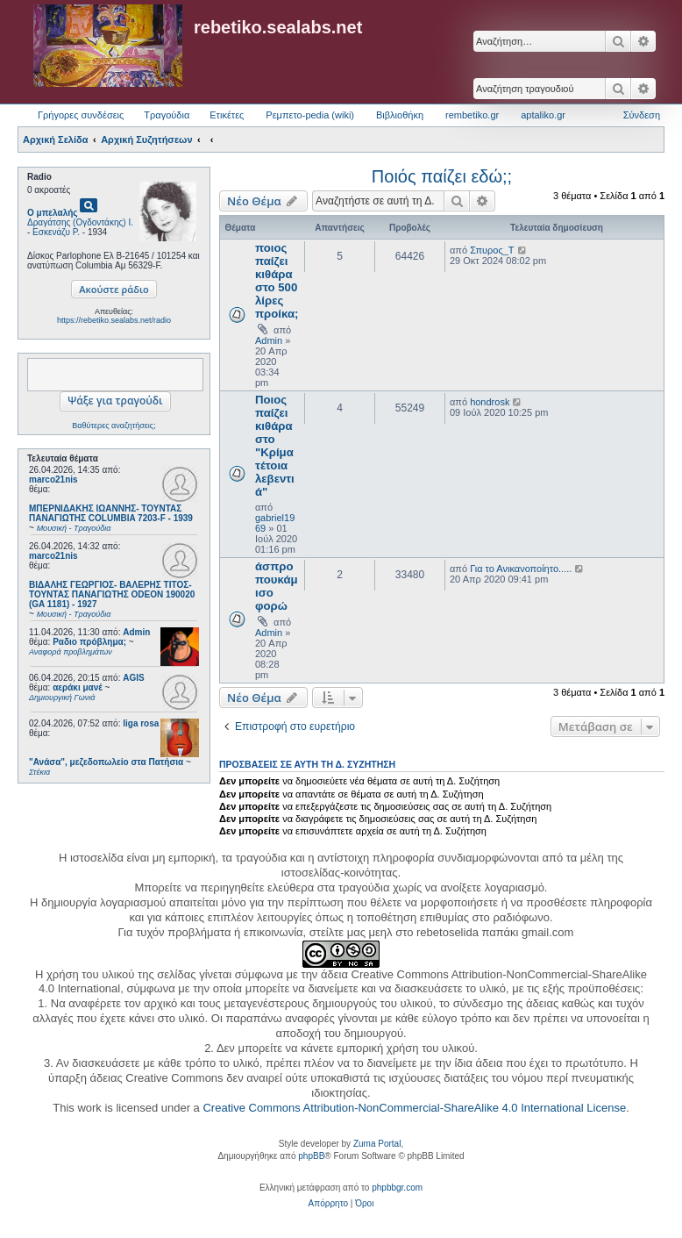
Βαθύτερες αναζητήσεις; (113, 425)
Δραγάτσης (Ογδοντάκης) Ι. (80, 222)
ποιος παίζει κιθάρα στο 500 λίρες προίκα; (276, 280)
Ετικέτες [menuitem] (227, 115)
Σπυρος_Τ (492, 250)
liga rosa (141, 723)
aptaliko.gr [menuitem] (543, 115)
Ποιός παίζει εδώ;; (442, 176)
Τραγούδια (166, 115)
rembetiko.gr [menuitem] (472, 115)
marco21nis (53, 479)
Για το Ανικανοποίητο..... (521, 568)
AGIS (133, 678)
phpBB (311, 1156)
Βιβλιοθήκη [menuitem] (399, 115)
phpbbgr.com (397, 1187)
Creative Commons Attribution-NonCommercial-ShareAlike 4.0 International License (414, 1107)
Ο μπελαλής (52, 213)
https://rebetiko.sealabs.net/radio (114, 320)
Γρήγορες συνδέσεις (81, 115)
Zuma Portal (377, 1144)
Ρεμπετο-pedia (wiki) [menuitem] (310, 115)
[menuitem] (328, 1204)
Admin (136, 632)
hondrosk (489, 402)
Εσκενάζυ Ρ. (56, 232)
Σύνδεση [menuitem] (641, 115)
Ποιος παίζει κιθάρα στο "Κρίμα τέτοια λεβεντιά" (275, 445)
